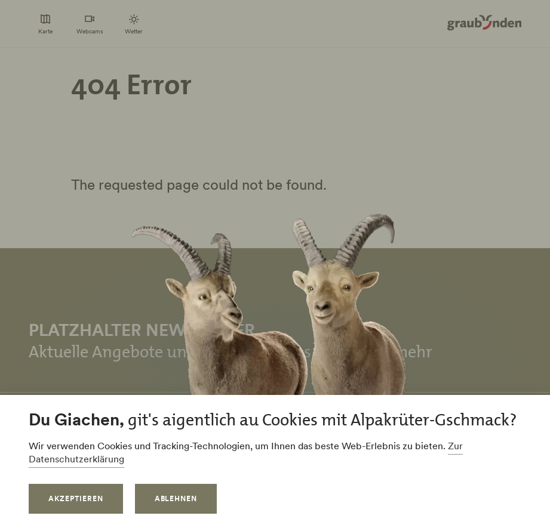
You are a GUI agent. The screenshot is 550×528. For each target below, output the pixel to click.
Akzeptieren (75, 498)
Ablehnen (176, 498)
